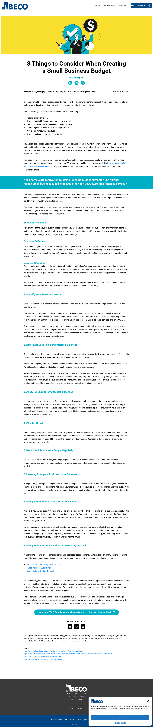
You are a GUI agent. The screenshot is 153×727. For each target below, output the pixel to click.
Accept (120, 718)
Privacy (117, 723)
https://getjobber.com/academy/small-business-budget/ (43, 656)
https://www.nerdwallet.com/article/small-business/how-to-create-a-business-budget (54, 651)
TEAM (71, 709)
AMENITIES (122, 5)
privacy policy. (95, 711)
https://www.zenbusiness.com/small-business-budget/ (43, 659)
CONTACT (80, 709)
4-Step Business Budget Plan (38, 568)
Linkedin (71, 719)
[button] (148, 701)
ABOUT (97, 5)
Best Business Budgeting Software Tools (44, 564)
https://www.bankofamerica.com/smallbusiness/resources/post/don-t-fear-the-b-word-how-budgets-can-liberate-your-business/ (69, 654)
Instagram (84, 719)
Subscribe (58, 719)
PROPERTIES (108, 5)
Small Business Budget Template (40, 571)
